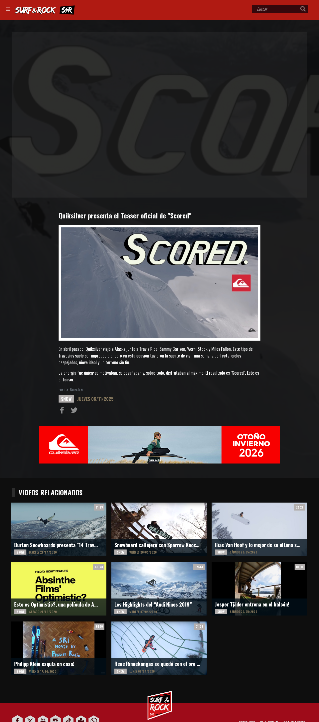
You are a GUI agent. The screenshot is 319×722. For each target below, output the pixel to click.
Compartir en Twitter (75, 411)
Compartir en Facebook (63, 411)
